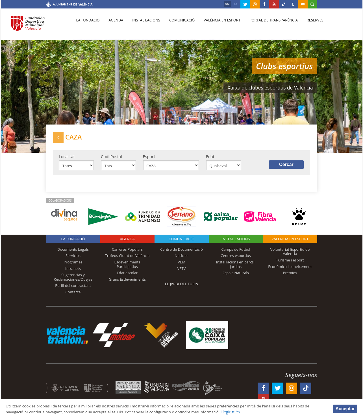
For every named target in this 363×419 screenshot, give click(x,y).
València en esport (215, 25)
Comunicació (177, 25)
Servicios (73, 259)
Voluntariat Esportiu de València (290, 255)
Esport (149, 159)
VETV (181, 271)
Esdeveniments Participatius (127, 267)
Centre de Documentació (181, 252)
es (236, 4)
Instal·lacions (143, 25)
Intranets (73, 271)
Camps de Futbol (235, 252)
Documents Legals (73, 252)
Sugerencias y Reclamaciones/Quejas (73, 280)
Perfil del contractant (73, 288)
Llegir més (266, 411)
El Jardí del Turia (181, 287)
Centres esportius (236, 259)
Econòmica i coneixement (290, 269)
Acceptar (345, 408)
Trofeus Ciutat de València (127, 259)
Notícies (181, 259)
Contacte (73, 295)
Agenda (113, 25)
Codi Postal (111, 159)
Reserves (306, 25)
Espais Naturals (236, 276)
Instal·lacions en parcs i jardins (236, 267)
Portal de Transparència (266, 25)
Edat (210, 159)
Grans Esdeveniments (127, 282)
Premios (290, 276)
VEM (181, 265)
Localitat (67, 159)
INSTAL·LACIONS (236, 242)
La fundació (87, 25)
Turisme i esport (290, 263)
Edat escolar (127, 276)
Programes (73, 265)
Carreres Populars (127, 252)
